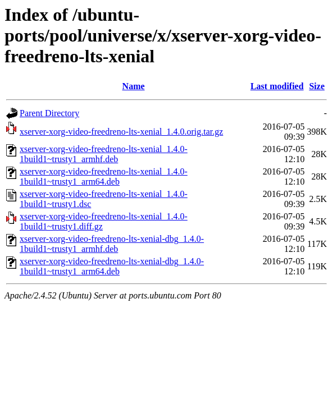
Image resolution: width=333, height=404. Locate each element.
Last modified (277, 86)
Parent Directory (49, 113)
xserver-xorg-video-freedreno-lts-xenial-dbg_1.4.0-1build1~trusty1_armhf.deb (112, 244)
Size (317, 86)
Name (133, 86)
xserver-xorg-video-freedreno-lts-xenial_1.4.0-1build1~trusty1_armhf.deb (104, 154)
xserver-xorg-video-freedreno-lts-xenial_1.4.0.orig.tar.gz (121, 131)
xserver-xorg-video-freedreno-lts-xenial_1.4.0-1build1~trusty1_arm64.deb (104, 176)
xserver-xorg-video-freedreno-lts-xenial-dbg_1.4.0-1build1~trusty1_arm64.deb (112, 266)
